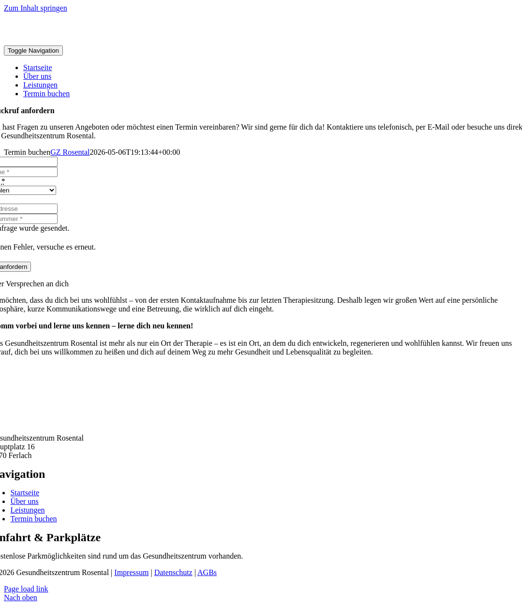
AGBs (207, 572)
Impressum (131, 572)
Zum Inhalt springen (35, 8)
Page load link (26, 589)
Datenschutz (173, 572)
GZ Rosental (69, 152)
